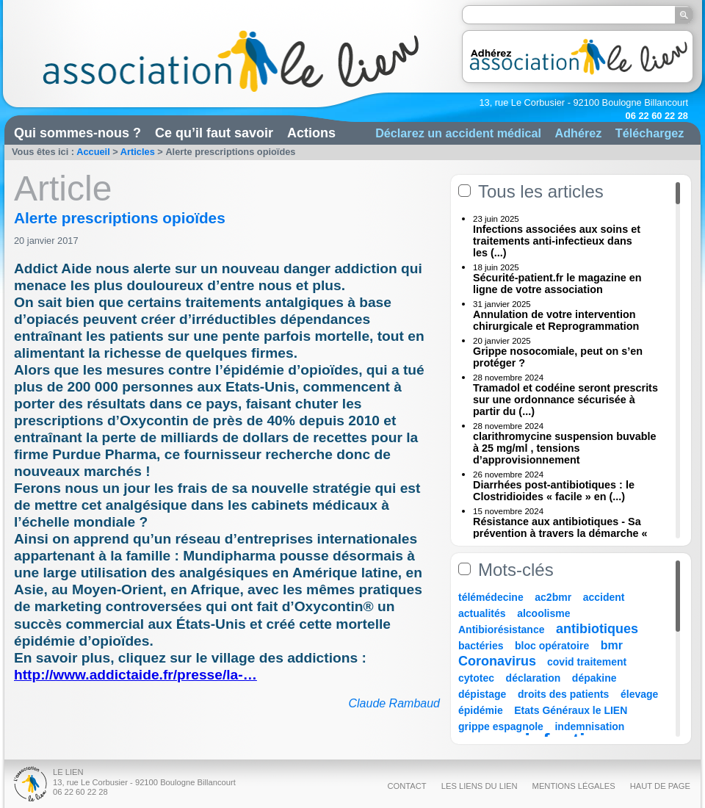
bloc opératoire (552, 646)
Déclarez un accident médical (458, 133)
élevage (639, 694)
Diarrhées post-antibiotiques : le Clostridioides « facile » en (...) (553, 490)
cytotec (476, 678)
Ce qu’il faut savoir (214, 133)
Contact (406, 786)
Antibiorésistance (501, 629)
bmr (612, 645)
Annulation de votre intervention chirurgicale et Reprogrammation (556, 320)
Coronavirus (499, 661)
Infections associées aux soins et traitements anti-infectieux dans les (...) (556, 241)
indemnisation (589, 726)
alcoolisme (543, 613)
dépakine (594, 678)
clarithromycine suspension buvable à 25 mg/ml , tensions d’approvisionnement (565, 448)
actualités (482, 613)
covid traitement (586, 662)
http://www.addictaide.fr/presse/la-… (135, 674)
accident (604, 597)
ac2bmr (553, 597)
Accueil (93, 151)
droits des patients (563, 694)
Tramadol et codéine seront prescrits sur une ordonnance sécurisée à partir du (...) (565, 399)
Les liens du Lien (479, 786)
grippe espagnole (500, 726)
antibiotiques (597, 628)
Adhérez (577, 133)
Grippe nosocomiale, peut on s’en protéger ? (558, 357)
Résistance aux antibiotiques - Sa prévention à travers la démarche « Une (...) (560, 533)
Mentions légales (573, 786)
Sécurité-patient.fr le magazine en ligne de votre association (557, 283)
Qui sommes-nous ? (77, 133)
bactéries (480, 646)
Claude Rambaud (394, 703)
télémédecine (491, 597)
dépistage (482, 694)
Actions (311, 133)
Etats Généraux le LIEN (570, 710)
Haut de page (660, 786)
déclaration (533, 678)
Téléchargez (649, 133)
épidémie (480, 710)
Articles (137, 151)
